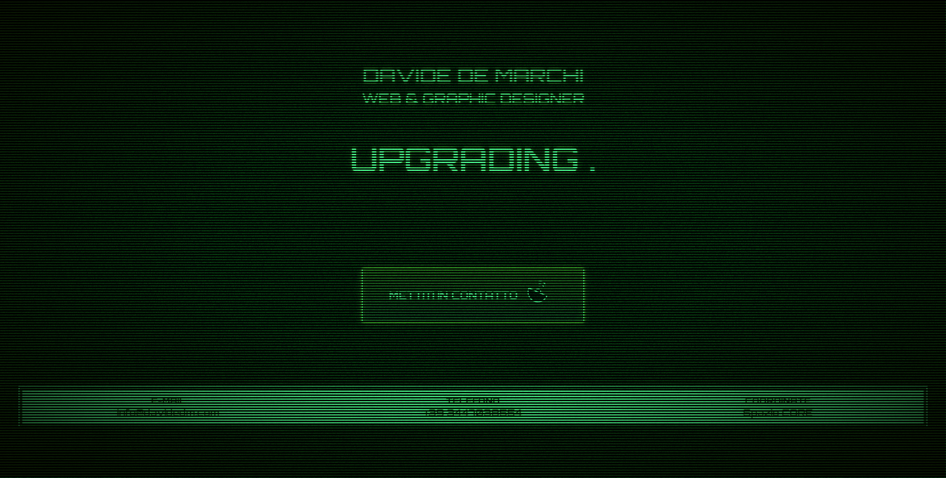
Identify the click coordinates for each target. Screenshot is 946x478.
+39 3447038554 (473, 412)
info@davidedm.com (168, 412)
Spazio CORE (778, 412)
